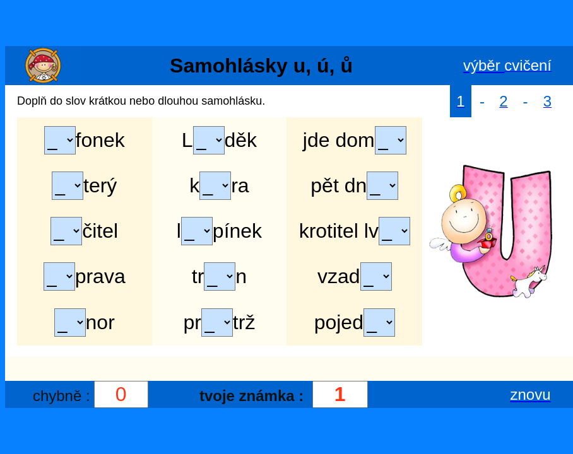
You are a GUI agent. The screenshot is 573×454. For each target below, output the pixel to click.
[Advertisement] (286, 24)
